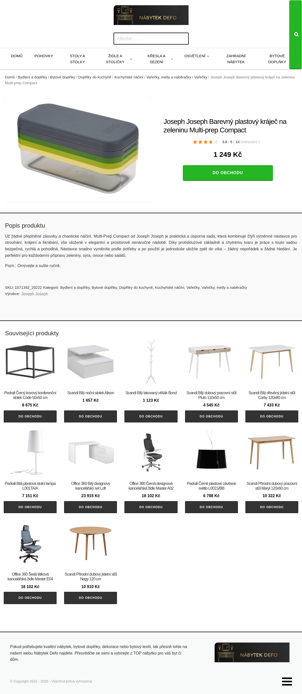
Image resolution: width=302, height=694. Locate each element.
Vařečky (200, 77)
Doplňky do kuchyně (94, 77)
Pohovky (44, 56)
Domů (17, 56)
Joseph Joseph (34, 294)
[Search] (295, 34)
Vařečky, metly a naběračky (168, 77)
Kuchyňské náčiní (128, 77)
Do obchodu (228, 173)
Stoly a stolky (77, 59)
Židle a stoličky (115, 59)
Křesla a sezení (156, 59)
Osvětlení (194, 56)
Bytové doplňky (277, 59)
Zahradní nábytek (236, 59)
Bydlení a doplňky (32, 77)
